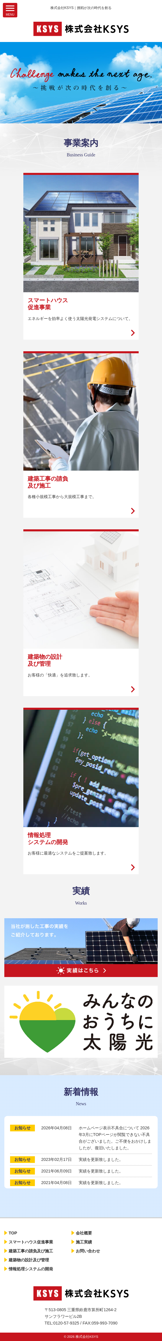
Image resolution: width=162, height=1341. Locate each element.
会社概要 (84, 1233)
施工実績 (84, 1242)
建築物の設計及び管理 (29, 1260)
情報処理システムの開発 (31, 1269)
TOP (13, 1233)
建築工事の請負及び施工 (31, 1251)
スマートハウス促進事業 (31, 1242)
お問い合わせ (88, 1251)
